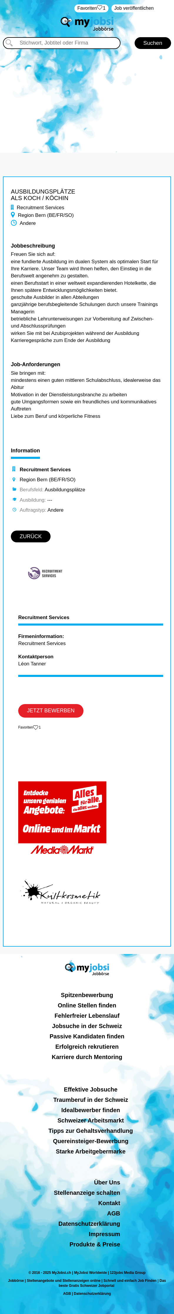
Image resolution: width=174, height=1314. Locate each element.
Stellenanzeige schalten (87, 1192)
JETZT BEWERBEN (51, 711)
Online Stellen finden (87, 1005)
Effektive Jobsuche (90, 1089)
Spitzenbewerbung (87, 995)
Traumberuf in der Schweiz (90, 1100)
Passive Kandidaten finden (87, 1036)
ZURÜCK (31, 536)
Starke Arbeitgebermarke (91, 1151)
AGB (113, 1213)
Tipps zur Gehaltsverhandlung (90, 1131)
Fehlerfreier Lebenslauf (86, 1015)
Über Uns (107, 1182)
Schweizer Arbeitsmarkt (90, 1120)
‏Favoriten (91, 8)
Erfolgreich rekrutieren (87, 1046)
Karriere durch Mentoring (87, 1057)
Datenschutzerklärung (89, 1223)
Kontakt (109, 1203)
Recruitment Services (43, 617)
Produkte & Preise (95, 1244)
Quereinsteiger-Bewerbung (90, 1141)
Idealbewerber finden (90, 1110)
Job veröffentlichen (134, 8)
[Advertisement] (87, 96)
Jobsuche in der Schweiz (87, 1026)
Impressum (104, 1234)
